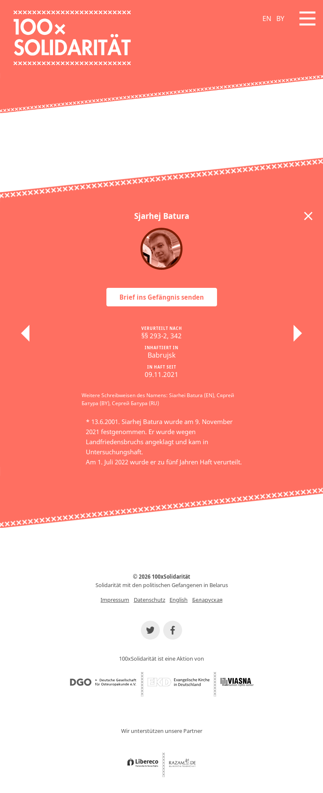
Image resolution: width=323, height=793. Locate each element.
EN (266, 18)
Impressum (115, 599)
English (178, 599)
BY (280, 18)
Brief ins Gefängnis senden (161, 297)
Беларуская (207, 599)
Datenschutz (149, 599)
